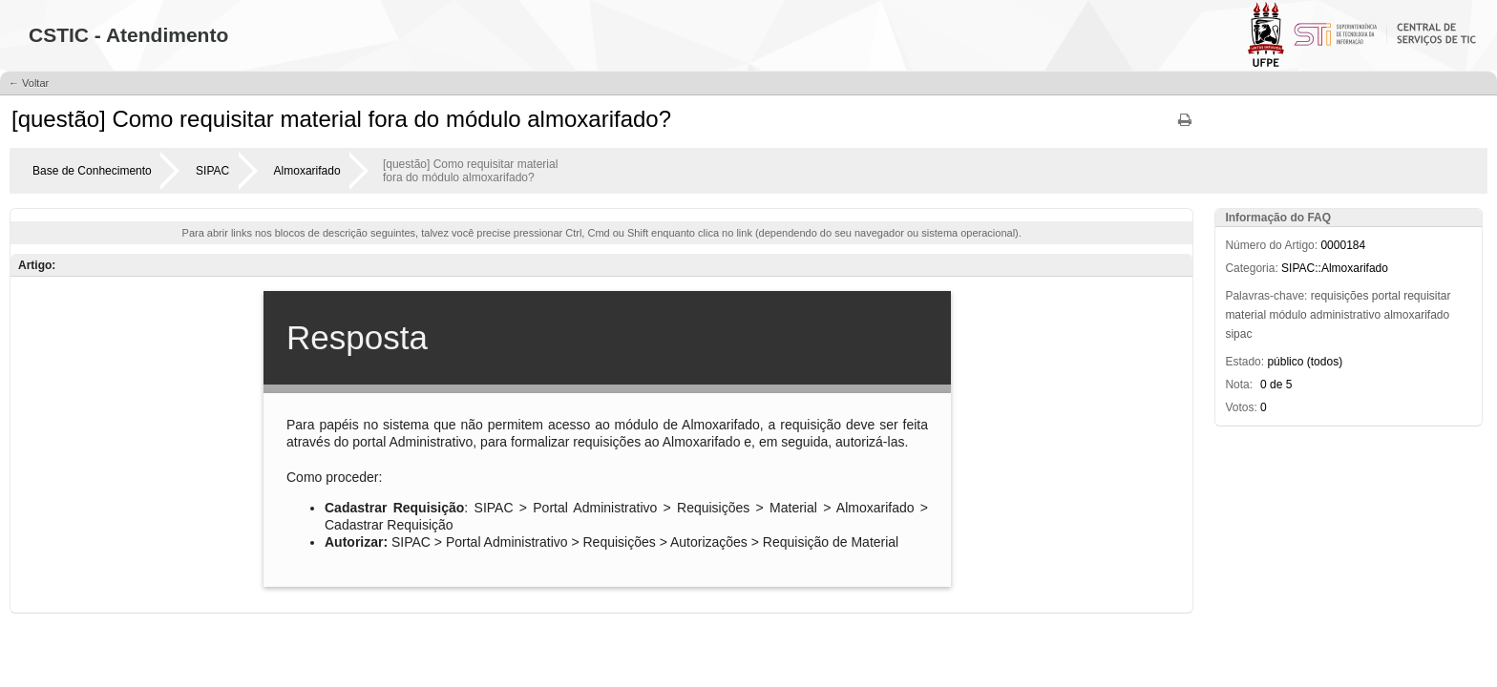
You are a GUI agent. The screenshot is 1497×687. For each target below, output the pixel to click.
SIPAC (212, 170)
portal (1386, 295)
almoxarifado (1416, 315)
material (1245, 315)
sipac (1238, 334)
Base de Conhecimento (92, 170)
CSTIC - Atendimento (128, 35)
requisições (1340, 295)
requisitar (1426, 295)
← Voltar (29, 83)
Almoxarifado (307, 170)
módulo (1287, 315)
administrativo (1345, 315)
